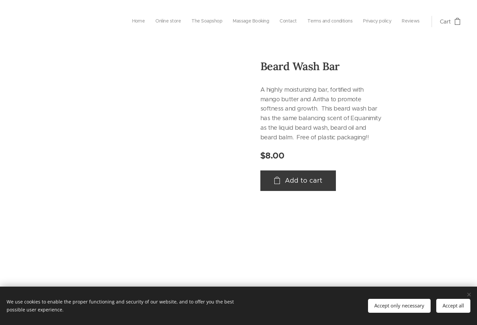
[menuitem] (347, 21)
